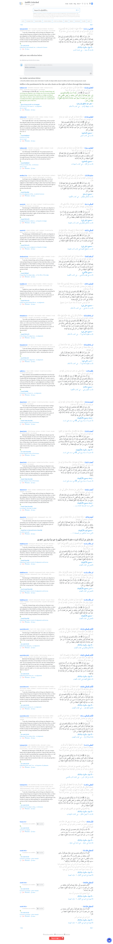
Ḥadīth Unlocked (32, 2)
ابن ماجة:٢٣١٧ (88, 315)
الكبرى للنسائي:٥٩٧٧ (86, 686)
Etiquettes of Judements (42, 765)
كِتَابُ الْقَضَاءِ (83, 565)
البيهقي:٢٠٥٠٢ (88, 745)
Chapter (28, 830)
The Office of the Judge (43, 275)
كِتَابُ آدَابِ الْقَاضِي (71, 777)
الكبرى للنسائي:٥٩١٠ (86, 715)
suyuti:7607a (23, 850)
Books (71, 4)
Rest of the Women (34, 422)
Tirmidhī (84, 21)
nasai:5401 (22, 204)
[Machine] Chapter (25, 562)
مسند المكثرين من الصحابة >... (80, 533)
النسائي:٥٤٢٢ (89, 230)
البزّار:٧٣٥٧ (90, 821)
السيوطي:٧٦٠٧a (88, 850)
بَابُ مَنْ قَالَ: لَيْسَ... (85, 777)
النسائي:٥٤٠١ (89, 204)
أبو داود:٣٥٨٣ (89, 256)
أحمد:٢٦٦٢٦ (89, 431)
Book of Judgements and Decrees (40, 562)
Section (23, 137)
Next (91, 24)
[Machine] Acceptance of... (27, 707)
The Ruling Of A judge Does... (28, 336)
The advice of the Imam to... (28, 106)
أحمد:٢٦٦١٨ (89, 402)
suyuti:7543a (23, 882)
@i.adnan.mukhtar (49, 934)
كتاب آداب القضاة (73, 223)
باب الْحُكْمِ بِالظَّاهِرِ (86, 223)
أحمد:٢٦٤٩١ (89, 462)
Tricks (27, 137)
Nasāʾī (89, 21)
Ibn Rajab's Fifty (29, 21)
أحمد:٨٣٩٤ (89, 517)
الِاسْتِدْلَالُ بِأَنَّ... (87, 737)
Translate (40, 824)
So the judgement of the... (27, 194)
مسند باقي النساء (68, 420)
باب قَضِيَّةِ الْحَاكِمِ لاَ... (85, 334)
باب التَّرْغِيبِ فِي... (86, 389)
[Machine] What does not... (27, 675)
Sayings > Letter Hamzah (32, 858)
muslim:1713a (23, 175)
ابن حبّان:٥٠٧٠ (88, 543)
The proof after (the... (26, 165)
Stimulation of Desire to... (27, 393)
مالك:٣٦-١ (89, 370)
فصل (90, 565)
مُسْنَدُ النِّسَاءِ (76, 50)
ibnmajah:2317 (23, 315)
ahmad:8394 (23, 517)
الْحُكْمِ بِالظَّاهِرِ (88, 647)
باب (91, 135)
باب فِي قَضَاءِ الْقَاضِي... (84, 275)
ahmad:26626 (23, 431)
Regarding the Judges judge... (28, 275)
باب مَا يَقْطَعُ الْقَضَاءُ (86, 249)
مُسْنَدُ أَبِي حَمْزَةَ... (86, 843)
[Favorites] (83, 3)
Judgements (41, 302)
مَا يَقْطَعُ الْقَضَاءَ (87, 679)
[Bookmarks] (85, 3)
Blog (75, 4)
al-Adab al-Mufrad (47, 21)
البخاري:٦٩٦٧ (88, 117)
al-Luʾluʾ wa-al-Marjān (58, 21)
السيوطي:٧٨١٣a (88, 906)
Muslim (71, 21)
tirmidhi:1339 (23, 284)
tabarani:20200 (24, 29)
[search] (54, 10)
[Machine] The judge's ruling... (28, 807)
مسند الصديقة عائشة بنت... (81, 505)
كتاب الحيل (83, 135)
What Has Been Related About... (29, 302)
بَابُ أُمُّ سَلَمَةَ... (87, 50)
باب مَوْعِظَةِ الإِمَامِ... (86, 106)
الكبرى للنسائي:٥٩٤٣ (86, 655)
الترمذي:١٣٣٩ (88, 283)
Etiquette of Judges (42, 221)
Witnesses (35, 165)
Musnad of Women (42, 47)
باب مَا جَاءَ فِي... (86, 308)
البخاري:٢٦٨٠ (89, 148)
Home (66, 4)
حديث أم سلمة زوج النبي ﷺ (83, 420)
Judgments (39, 106)
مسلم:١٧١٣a (89, 175)
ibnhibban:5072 (24, 600)
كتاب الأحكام (73, 106)
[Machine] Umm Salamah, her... (28, 47)
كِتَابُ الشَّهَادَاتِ (71, 814)
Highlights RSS (59, 934)
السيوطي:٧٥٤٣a (88, 882)
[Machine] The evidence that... (28, 736)
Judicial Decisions (39, 194)
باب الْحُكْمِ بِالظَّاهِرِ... (85, 196)
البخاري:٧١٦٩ (88, 87)
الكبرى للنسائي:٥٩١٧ (86, 629)
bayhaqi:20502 (23, 745)
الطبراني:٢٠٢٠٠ (88, 28)
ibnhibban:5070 (24, 544)
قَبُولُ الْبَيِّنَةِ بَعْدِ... (87, 708)
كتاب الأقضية (73, 196)
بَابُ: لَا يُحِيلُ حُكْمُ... (85, 814)
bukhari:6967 (23, 117)
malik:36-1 (22, 371)
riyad (25, 108)
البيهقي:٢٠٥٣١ (88, 784)
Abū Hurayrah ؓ (26, 532)
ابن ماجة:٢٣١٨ (88, 344)
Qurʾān (23, 21)
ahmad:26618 (23, 402)
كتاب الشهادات (75, 164)
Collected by (23, 81)
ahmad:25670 (23, 490)
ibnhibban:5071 (24, 572)
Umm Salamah (24, 422)
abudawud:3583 (24, 256)
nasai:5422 (22, 230)
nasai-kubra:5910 (24, 716)
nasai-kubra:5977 (24, 686)
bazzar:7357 (23, 822)
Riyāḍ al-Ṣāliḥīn (38, 21)
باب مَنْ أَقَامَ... (87, 164)
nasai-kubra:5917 (24, 629)
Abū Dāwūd (77, 21)
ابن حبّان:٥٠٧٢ (88, 599)
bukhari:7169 (23, 88)
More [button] (78, 4)
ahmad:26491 (23, 462)
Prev (22, 24)
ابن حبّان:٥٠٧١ (88, 572)
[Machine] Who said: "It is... (28, 765)
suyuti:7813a (23, 906)
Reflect (28, 110)
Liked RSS (67, 934)
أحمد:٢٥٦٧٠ (89, 489)
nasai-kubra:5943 (24, 655)
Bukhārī (66, 21)
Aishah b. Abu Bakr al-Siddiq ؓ (29, 508)
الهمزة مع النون (88, 875)
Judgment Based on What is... (28, 221)
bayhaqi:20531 (23, 785)
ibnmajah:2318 (23, 345)
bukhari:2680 (23, 148)
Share (27, 49)
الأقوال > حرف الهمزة (74, 875)
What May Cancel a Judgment (28, 247)
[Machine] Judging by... (26, 646)
